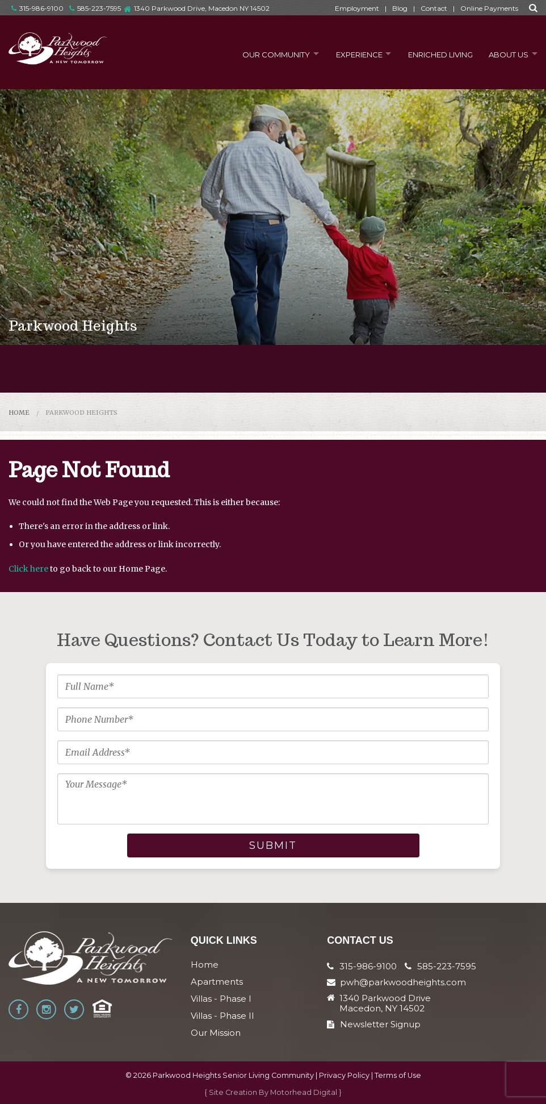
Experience (353, 53)
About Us (506, 53)
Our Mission (216, 1032)
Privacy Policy (344, 1075)
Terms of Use (398, 1075)
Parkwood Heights (81, 412)
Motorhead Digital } (306, 1092)
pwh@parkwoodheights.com (403, 982)
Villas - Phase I (221, 998)
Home (19, 412)
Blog (400, 8)
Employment (357, 8)
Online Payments (489, 8)
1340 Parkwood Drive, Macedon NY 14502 (202, 8)
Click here (28, 569)
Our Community (267, 53)
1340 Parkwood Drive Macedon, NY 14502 (385, 1003)
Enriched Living (437, 53)
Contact (434, 8)
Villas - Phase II (222, 1015)
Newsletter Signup (374, 1024)
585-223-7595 (95, 8)
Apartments (217, 981)
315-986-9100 (37, 8)
